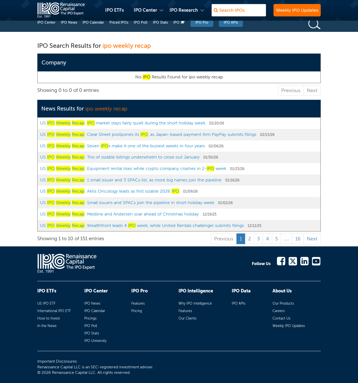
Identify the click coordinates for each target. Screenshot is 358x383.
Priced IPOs (118, 32)
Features (138, 303)
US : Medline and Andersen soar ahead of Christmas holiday (119, 214)
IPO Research (184, 12)
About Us (282, 291)
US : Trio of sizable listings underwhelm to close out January (120, 157)
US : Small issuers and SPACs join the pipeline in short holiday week (127, 202)
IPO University (95, 341)
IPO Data (241, 291)
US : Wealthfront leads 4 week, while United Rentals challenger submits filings (142, 225)
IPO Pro (201, 32)
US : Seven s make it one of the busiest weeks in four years (122, 146)
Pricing (136, 311)
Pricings (90, 318)
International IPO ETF (54, 311)
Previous (291, 90)
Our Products (283, 303)
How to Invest (48, 318)
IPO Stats (160, 32)
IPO (179, 32)
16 (298, 239)
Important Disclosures (57, 361)
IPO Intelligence (196, 291)
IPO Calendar (93, 32)
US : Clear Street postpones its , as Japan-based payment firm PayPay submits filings (148, 134)
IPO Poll (140, 32)
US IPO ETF (46, 303)
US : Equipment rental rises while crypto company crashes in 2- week (133, 168)
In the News (46, 326)
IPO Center (145, 12)
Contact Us (281, 318)
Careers (278, 311)
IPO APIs (231, 32)
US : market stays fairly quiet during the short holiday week (122, 123)
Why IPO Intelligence (195, 303)
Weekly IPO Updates (297, 12)
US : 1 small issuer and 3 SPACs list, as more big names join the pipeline (131, 180)
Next (312, 90)
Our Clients (187, 318)
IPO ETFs (114, 12)
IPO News (69, 32)
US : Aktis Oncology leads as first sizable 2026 (109, 191)
